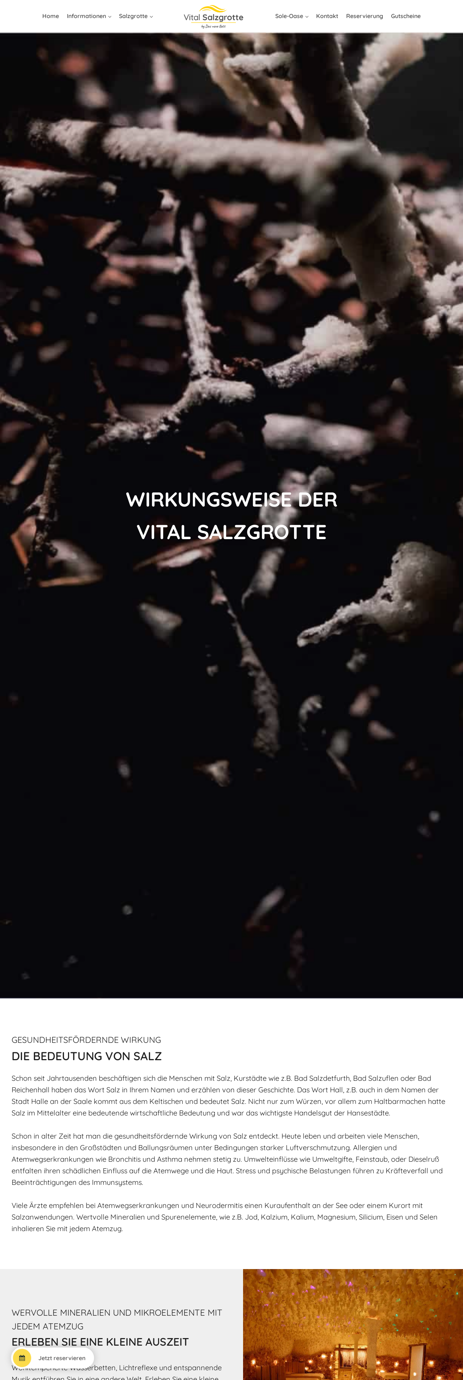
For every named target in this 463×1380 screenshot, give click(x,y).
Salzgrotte (133, 16)
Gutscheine (406, 16)
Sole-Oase (289, 16)
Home (50, 16)
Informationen (86, 16)
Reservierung (364, 16)
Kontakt (327, 16)
